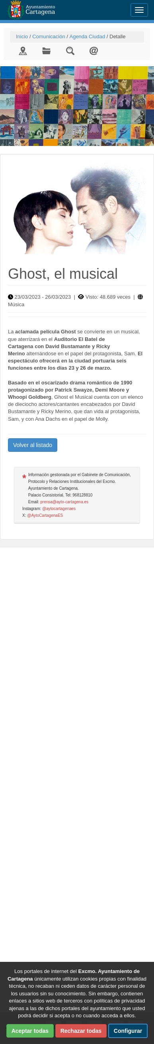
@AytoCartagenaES (45, 515)
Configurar (128, 1031)
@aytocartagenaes (59, 508)
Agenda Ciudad (87, 36)
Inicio (22, 36)
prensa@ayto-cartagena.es (64, 502)
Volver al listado (32, 445)
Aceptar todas (30, 1031)
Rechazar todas (80, 1031)
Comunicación (48, 36)
